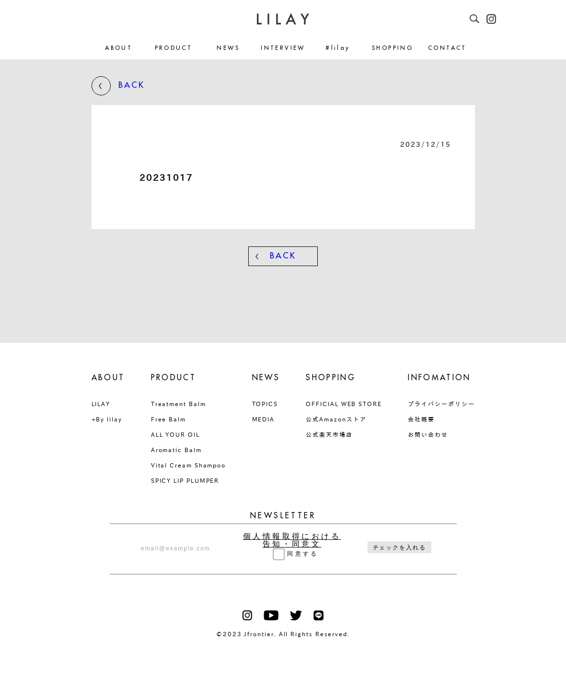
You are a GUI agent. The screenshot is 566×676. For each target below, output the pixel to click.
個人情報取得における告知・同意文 (292, 540)
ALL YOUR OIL (175, 434)
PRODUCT (174, 48)
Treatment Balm (178, 404)
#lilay (337, 48)
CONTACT (447, 48)
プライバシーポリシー (441, 404)
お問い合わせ (428, 434)
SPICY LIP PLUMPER (185, 480)
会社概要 (421, 419)
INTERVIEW (283, 48)
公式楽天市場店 (329, 434)
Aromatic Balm (176, 450)
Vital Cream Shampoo (188, 465)
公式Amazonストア (336, 419)
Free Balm (168, 419)
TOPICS (265, 404)
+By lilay (107, 419)
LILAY (101, 404)
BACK (118, 85)
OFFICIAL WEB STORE (344, 404)
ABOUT (118, 48)
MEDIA (263, 419)
